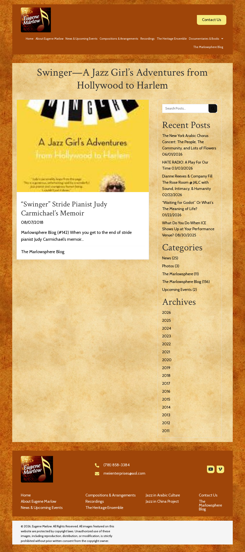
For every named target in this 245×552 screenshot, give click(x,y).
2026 (166, 312)
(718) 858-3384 (116, 465)
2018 (166, 375)
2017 (166, 383)
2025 (166, 320)
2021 (166, 352)
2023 (166, 336)
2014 (166, 407)
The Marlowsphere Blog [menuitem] (210, 505)
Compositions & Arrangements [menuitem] (110, 495)
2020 (167, 360)
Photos (168, 266)
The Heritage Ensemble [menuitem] (104, 507)
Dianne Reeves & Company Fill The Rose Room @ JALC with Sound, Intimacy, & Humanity (187, 182)
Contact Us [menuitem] (208, 495)
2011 (165, 431)
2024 (166, 328)
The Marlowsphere (177, 274)
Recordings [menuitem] (94, 501)
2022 (166, 344)
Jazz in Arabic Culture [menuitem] (163, 495)
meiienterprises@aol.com (124, 473)
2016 (166, 391)
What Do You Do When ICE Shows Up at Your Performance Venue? (188, 229)
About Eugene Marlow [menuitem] (38, 501)
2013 (166, 415)
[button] (211, 469)
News (166, 258)
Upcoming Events (177, 289)
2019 (166, 367)
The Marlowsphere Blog (42, 251)
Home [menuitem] (26, 495)
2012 (166, 423)
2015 (166, 399)
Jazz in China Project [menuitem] (162, 501)
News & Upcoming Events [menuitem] (42, 507)
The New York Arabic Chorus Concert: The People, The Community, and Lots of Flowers (189, 141)
